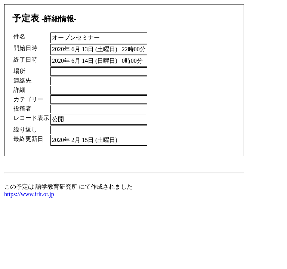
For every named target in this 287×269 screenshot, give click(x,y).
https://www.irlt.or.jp (29, 194)
